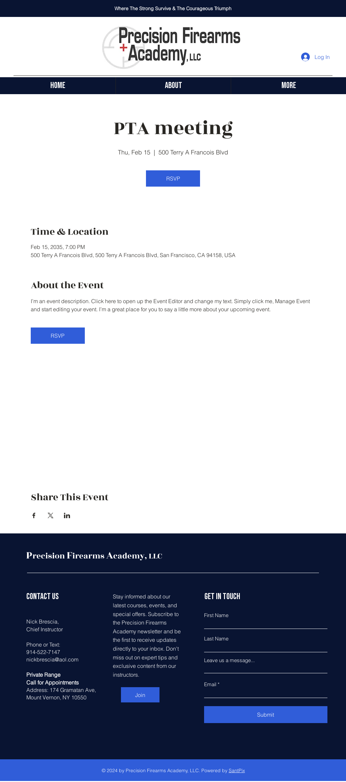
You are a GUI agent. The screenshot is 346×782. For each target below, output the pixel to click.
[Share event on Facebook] (34, 515)
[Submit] (265, 714)
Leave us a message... (229, 660)
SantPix (237, 770)
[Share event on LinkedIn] (67, 515)
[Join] (140, 694)
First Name (216, 615)
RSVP (173, 178)
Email (210, 684)
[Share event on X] (50, 515)
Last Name (216, 638)
